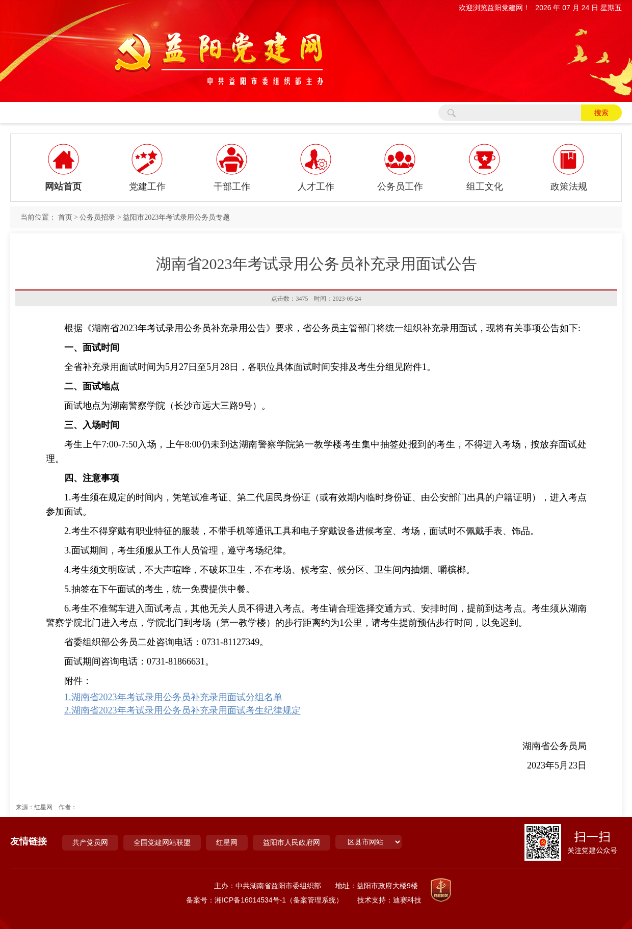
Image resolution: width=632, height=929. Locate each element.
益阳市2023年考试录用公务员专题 (176, 217)
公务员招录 (97, 217)
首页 (65, 217)
